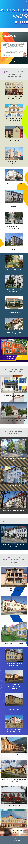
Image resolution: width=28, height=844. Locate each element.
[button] (1, 2)
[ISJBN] (14, 61)
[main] (14, 36)
